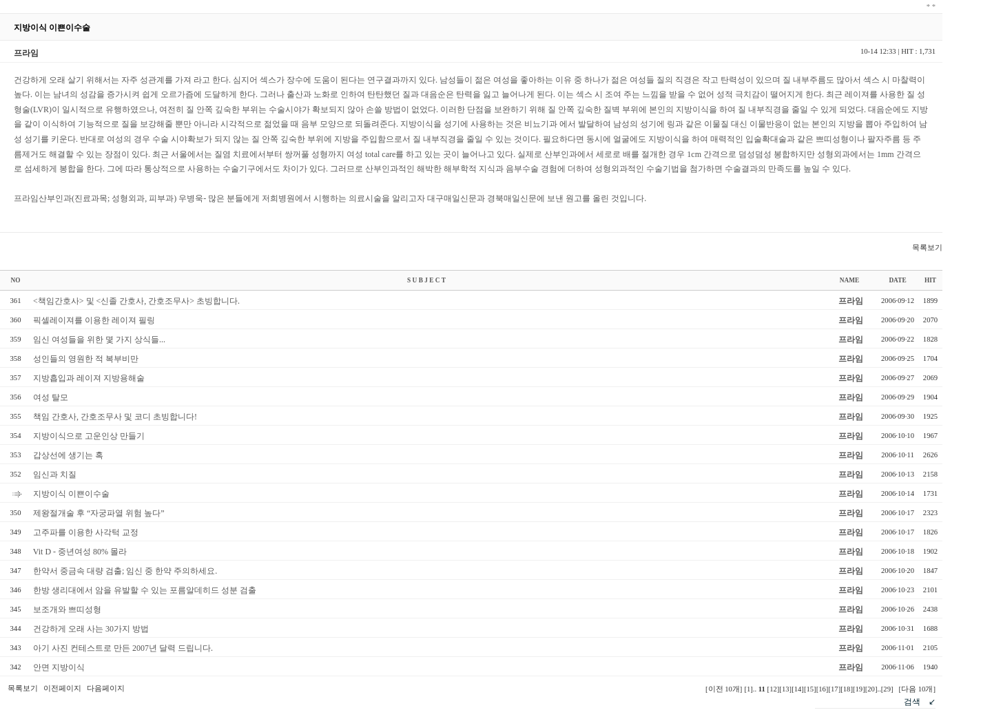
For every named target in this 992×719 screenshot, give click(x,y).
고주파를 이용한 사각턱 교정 (85, 532)
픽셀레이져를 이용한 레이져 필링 (94, 320)
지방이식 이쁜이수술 (71, 494)
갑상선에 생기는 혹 (68, 455)
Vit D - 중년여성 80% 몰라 (80, 551)
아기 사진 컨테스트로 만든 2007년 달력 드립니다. (123, 648)
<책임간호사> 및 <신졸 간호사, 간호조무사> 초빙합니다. (136, 301)
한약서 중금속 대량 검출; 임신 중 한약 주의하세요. (125, 571)
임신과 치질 (54, 474)
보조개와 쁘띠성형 (67, 609)
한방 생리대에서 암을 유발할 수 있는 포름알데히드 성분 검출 (144, 590)
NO (16, 280)
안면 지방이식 (59, 667)
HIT (930, 280)
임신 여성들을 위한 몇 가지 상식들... (99, 339)
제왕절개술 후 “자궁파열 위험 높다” (99, 513)
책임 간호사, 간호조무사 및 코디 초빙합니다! (115, 416)
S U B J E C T (426, 280)
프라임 (850, 301)
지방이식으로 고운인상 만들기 (89, 436)
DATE (897, 280)
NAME (850, 280)
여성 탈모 (50, 397)
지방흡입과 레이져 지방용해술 (89, 378)
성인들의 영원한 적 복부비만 (85, 359)
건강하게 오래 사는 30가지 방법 (91, 629)
